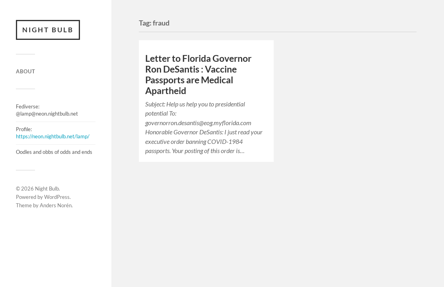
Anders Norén (56, 205)
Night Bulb (48, 30)
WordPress (57, 197)
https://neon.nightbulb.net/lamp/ (53, 136)
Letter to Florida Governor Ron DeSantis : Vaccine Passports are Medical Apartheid (198, 74)
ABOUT (25, 71)
